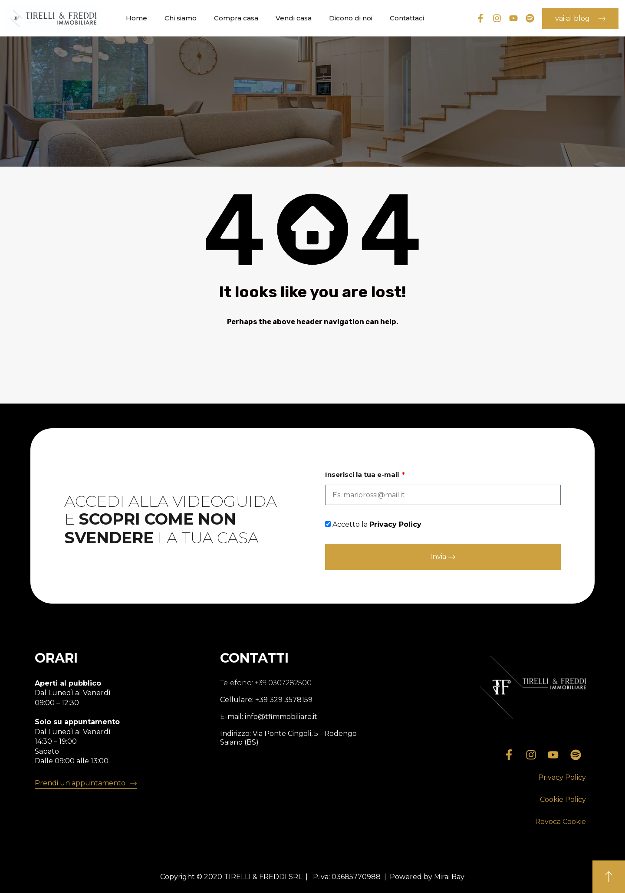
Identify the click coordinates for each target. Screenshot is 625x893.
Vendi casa (294, 18)
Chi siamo (180, 18)
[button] (562, 777)
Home (136, 18)
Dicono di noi (350, 18)
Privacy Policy (395, 524)
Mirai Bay (449, 877)
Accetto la (376, 524)
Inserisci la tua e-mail (363, 475)
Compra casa (236, 18)
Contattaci (407, 18)
